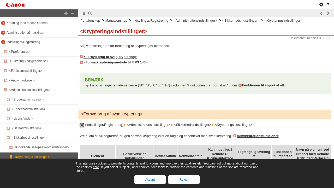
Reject (184, 179)
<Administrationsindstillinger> (29, 90)
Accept (150, 179)
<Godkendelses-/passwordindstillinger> (41, 147)
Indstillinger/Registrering (23, 42)
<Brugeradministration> (28, 99)
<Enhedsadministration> (28, 109)
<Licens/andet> (22, 118)
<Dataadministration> (26, 128)
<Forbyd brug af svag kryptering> (110, 57)
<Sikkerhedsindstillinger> (29, 137)
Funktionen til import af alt (263, 85)
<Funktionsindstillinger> (25, 71)
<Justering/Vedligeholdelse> (28, 61)
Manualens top (116, 20)
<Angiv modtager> (22, 80)
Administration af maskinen (25, 32)
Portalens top (90, 20)
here (96, 167)
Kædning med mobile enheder (28, 23)
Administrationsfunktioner (258, 136)
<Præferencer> (19, 52)
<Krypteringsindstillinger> (32, 157)
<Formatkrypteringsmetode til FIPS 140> (115, 62)
